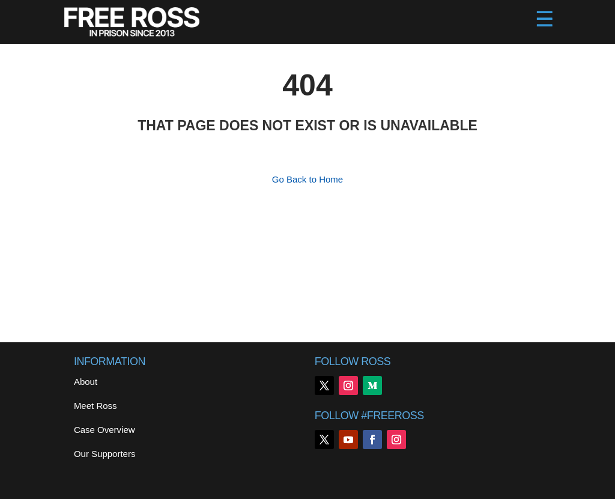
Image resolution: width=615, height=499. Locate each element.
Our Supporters (105, 454)
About (85, 382)
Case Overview (104, 430)
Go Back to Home (307, 179)
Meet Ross (95, 406)
